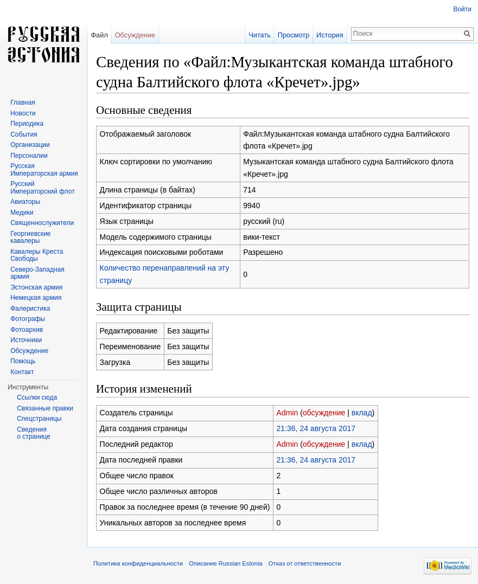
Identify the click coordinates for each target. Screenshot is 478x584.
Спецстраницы (39, 418)
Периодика (26, 123)
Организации (30, 145)
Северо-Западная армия (37, 273)
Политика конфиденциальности (138, 563)
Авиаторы (25, 202)
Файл (99, 35)
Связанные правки (45, 408)
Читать (259, 35)
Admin (287, 412)
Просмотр (293, 35)
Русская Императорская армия (44, 169)
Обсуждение (135, 35)
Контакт (22, 372)
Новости (22, 113)
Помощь (22, 361)
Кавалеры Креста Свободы (36, 255)
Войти (462, 9)
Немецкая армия (35, 297)
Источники (26, 340)
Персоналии (29, 155)
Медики (21, 212)
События (23, 134)
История (329, 35)
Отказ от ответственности (305, 563)
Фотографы (27, 319)
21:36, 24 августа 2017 (316, 428)
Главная (22, 102)
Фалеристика (30, 308)
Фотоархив (26, 329)
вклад (362, 412)
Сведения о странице (33, 433)
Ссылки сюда (37, 397)
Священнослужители (42, 223)
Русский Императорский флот (42, 187)
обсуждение (324, 412)
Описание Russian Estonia (225, 563)
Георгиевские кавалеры (30, 237)
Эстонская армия (36, 287)
